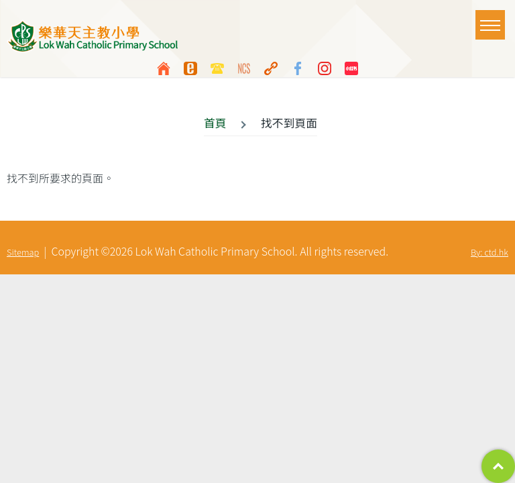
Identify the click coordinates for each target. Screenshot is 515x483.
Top (498, 466)
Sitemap (23, 252)
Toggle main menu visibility (492, 19)
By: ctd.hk (489, 252)
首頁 (215, 123)
